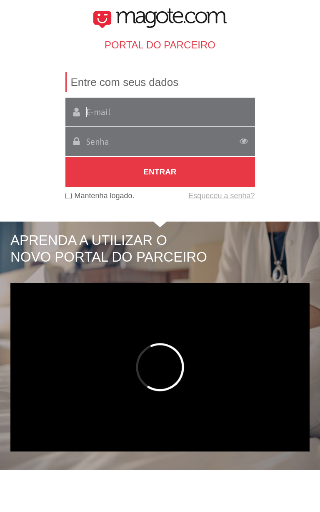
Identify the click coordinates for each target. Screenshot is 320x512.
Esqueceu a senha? (221, 196)
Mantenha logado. (105, 196)
